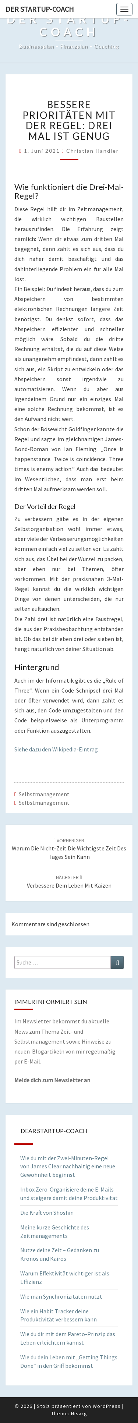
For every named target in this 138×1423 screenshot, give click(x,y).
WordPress (107, 1406)
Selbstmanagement (44, 794)
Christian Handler (92, 151)
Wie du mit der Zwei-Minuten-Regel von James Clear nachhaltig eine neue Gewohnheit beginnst (67, 1166)
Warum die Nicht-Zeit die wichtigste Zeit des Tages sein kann (69, 849)
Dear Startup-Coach (54, 1130)
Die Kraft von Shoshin (47, 1212)
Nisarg (79, 1413)
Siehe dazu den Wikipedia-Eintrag (56, 749)
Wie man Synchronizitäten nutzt (61, 1296)
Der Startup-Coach (40, 9)
